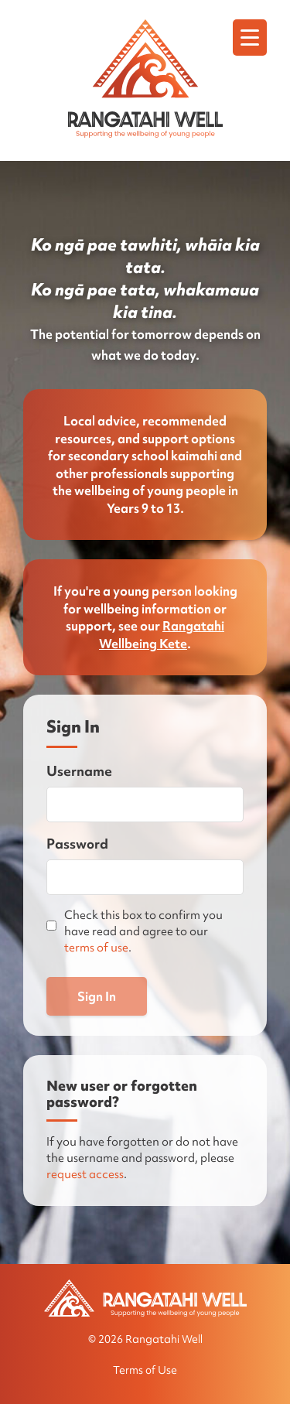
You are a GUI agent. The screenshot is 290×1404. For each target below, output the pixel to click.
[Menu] (250, 37)
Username (79, 771)
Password (77, 843)
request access (85, 1174)
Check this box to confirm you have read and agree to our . (143, 931)
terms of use (96, 947)
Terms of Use (145, 1370)
